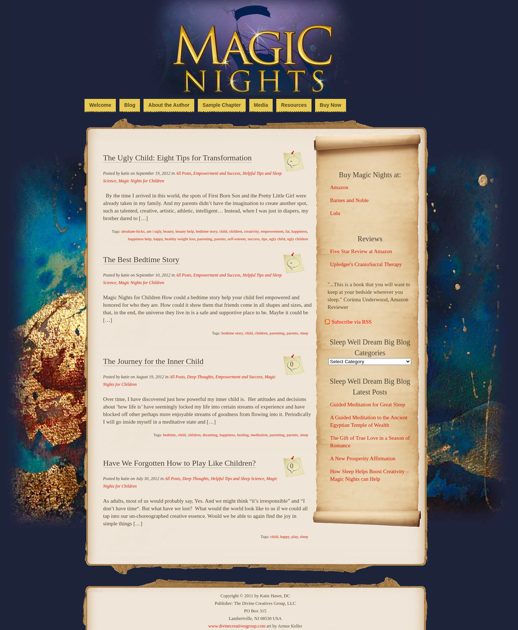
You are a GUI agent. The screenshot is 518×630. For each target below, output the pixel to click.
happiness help (139, 239)
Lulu (335, 213)
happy (158, 239)
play (294, 536)
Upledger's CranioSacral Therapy (366, 264)
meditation (259, 435)
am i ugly (154, 231)
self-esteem (237, 239)
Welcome (100, 105)
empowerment (272, 231)
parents (220, 239)
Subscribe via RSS (352, 322)
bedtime (169, 435)
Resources (294, 105)
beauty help (185, 231)
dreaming (210, 435)
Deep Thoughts (200, 376)
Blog (129, 105)
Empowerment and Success (217, 173)
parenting (205, 239)
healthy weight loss (180, 239)
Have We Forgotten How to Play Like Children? (179, 462)
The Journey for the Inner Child (153, 361)
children (235, 231)
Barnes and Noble (349, 200)
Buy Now (330, 105)
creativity (251, 231)
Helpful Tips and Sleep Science (237, 478)
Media (261, 105)
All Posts (183, 173)
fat (287, 231)
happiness (299, 231)
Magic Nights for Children (141, 180)
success (253, 239)
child (223, 231)
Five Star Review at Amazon (361, 251)
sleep (304, 333)
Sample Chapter (222, 105)
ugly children (297, 239)
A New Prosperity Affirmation (363, 458)
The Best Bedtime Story (141, 259)
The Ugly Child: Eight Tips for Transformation (177, 157)
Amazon (339, 187)
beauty (168, 231)
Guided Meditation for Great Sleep (367, 404)
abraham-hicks (133, 231)
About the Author (169, 105)
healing (243, 435)
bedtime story (206, 231)
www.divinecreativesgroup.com (236, 626)
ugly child (277, 239)
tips (264, 239)
